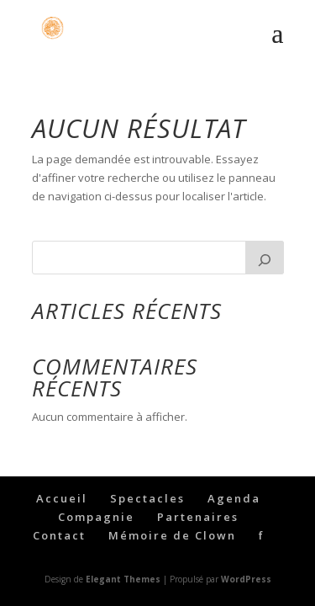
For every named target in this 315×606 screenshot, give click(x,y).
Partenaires (198, 516)
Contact (59, 535)
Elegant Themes (123, 579)
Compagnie (96, 516)
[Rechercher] (264, 257)
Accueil (61, 498)
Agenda (233, 498)
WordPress (246, 579)
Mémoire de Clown (172, 535)
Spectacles (147, 498)
